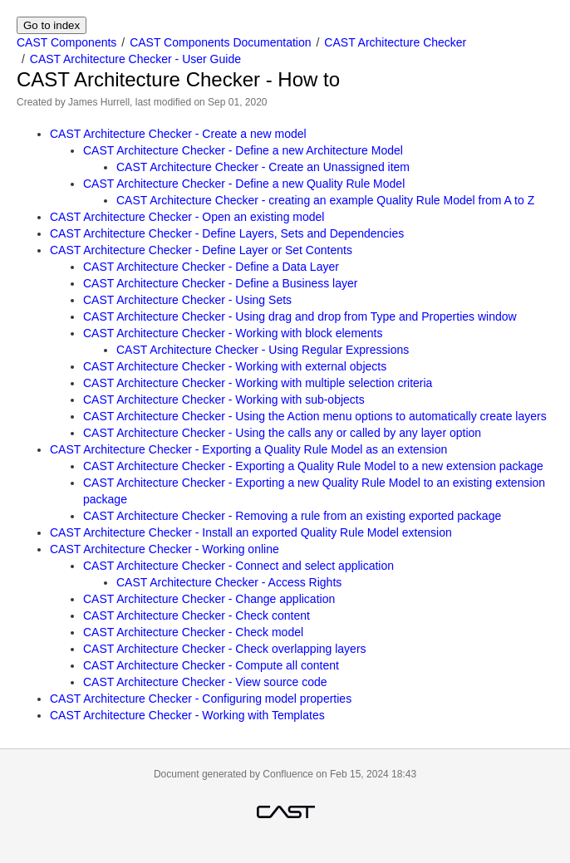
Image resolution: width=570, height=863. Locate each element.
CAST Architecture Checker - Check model (193, 632)
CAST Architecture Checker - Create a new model (178, 133)
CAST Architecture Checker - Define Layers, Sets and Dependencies (227, 233)
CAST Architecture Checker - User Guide (135, 59)
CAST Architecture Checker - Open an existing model (187, 216)
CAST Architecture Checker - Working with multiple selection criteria (257, 383)
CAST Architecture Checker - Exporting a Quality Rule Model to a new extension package (313, 466)
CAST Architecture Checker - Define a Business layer (220, 283)
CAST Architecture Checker (395, 42)
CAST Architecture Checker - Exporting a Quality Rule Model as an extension (248, 449)
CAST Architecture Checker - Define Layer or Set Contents (201, 250)
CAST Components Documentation (220, 42)
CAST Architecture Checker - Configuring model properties (200, 698)
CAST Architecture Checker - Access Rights (229, 582)
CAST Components (66, 42)
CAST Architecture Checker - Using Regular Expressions (262, 349)
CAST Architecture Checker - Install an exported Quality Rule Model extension (251, 532)
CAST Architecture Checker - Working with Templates (187, 715)
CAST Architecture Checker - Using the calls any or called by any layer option (282, 432)
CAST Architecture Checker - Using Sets (187, 299)
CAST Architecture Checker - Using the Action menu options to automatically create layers (315, 416)
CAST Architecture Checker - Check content (196, 615)
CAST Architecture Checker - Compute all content (211, 665)
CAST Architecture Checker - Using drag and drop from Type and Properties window (300, 316)
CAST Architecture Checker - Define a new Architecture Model (243, 150)
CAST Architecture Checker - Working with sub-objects (224, 399)
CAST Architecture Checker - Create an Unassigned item (263, 167)
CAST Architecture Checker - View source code (205, 682)
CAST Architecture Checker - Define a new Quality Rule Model (244, 183)
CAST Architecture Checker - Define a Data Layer (211, 266)
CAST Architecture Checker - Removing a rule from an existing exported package (292, 515)
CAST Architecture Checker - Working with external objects (234, 366)
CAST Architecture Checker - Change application (209, 599)
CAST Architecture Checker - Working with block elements (233, 333)
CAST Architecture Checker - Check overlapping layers (224, 648)
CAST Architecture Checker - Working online (164, 549)
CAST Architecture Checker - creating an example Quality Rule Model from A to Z (325, 200)
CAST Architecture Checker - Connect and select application (238, 565)
